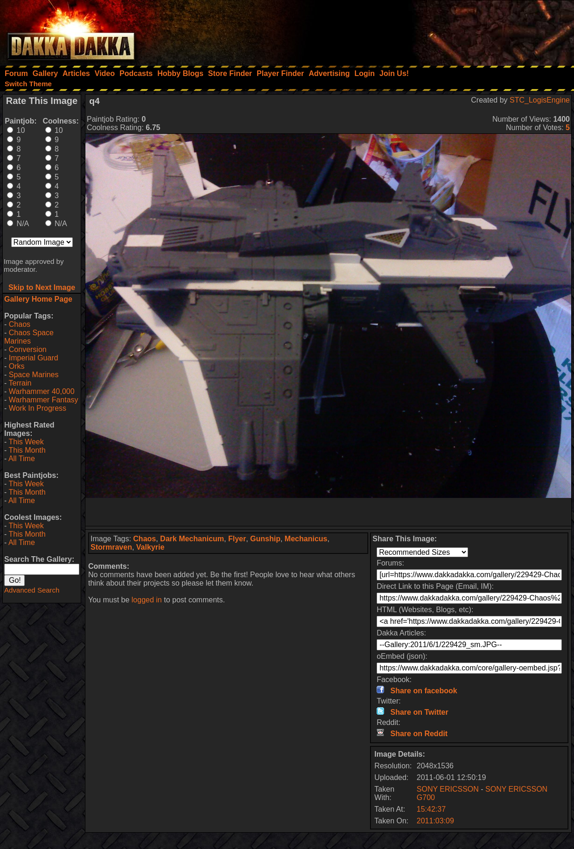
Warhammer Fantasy (43, 400)
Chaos (19, 324)
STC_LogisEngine (540, 100)
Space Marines (34, 375)
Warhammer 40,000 (42, 391)
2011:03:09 (435, 821)
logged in (147, 600)
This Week (25, 442)
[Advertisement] (448, 30)
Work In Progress (37, 408)
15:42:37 (431, 809)
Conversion (28, 349)
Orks (17, 366)
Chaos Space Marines (29, 337)
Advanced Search (31, 590)
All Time (21, 458)
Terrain (19, 383)
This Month (26, 450)
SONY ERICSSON (448, 789)
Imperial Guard (33, 358)
